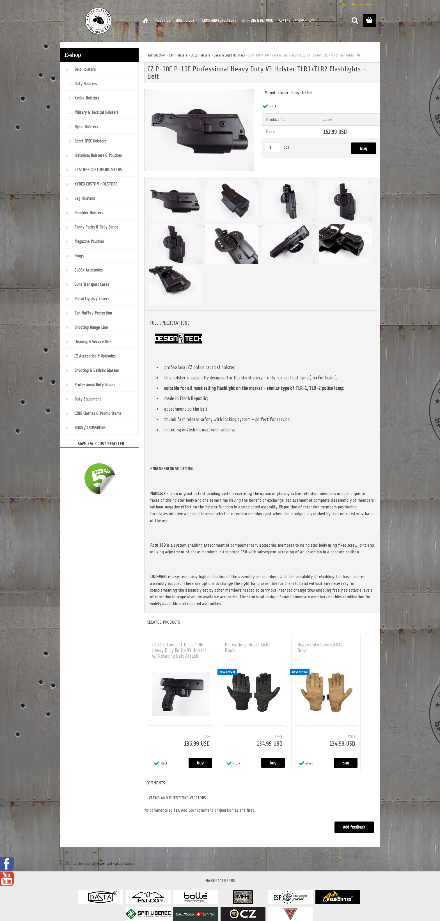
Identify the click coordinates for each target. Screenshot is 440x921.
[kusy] (273, 147)
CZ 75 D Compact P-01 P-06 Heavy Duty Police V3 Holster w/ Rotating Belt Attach (179, 650)
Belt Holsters (178, 55)
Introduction (157, 55)
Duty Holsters (200, 55)
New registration (363, 4)
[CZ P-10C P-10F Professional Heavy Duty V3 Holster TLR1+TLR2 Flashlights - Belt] (199, 91)
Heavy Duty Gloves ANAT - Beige (322, 647)
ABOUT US (162, 20)
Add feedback (354, 827)
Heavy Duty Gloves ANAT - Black (249, 647)
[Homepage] (144, 20)
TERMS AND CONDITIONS (218, 20)
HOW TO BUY (185, 20)
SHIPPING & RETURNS (258, 20)
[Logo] (98, 21)
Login (343, 4)
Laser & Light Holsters (229, 55)
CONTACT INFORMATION (296, 20)
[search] (354, 20)
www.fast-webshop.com (116, 863)
